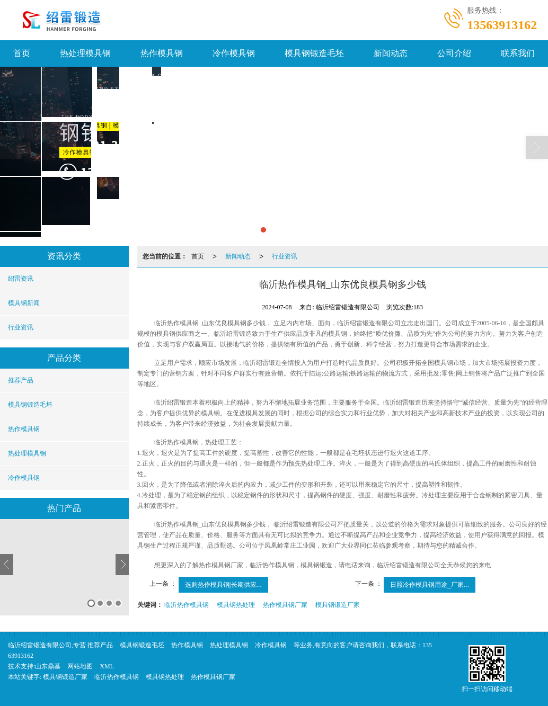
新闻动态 (391, 52)
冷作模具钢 (234, 52)
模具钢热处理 (236, 604)
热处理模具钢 (85, 52)
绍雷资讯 (20, 278)
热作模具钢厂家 (285, 604)
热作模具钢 (161, 52)
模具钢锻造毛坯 (314, 52)
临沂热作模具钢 (186, 604)
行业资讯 (20, 326)
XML (107, 665)
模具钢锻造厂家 (337, 604)
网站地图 (80, 665)
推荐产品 (20, 379)
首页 (197, 256)
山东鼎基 (47, 665)
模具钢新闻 (24, 302)
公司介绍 (454, 52)
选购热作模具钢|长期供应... (223, 584)
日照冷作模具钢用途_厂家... (429, 584)
